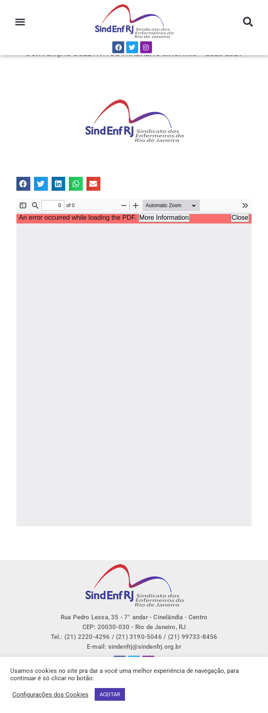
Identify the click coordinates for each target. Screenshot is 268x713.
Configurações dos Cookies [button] (50, 694)
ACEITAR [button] (110, 694)
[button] (20, 22)
